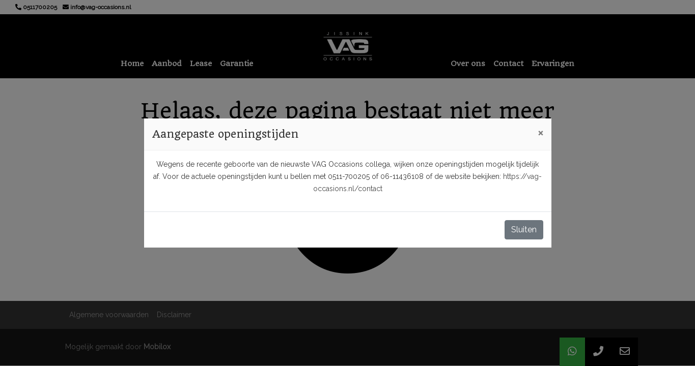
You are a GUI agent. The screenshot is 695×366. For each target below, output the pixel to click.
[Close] (540, 132)
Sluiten (524, 229)
